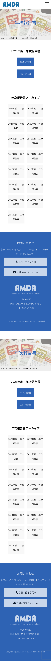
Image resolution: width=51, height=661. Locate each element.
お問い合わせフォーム (25, 272)
